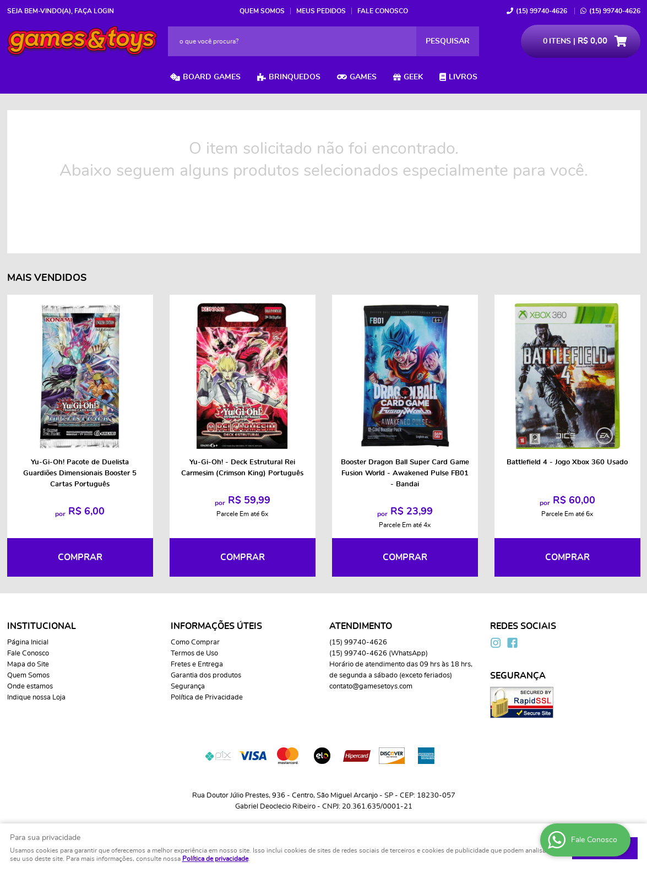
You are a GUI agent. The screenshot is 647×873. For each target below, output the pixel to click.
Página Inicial (27, 642)
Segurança (188, 686)
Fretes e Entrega (197, 664)
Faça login (94, 11)
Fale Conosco (382, 11)
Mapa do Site (28, 664)
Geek (413, 77)
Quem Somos (262, 11)
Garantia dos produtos (206, 675)
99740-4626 (541, 11)
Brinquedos (294, 77)
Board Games (212, 77)
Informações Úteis (216, 626)
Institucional (41, 626)
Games (363, 77)
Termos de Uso (194, 653)
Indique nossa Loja (36, 697)
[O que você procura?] (447, 41)
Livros (463, 77)
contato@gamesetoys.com (370, 686)
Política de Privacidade (207, 697)
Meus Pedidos (321, 11)
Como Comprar (195, 642)
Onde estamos (30, 686)
